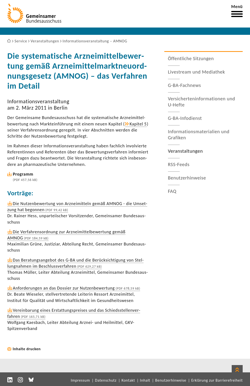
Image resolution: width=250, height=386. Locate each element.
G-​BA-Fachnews (184, 85)
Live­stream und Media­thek (196, 72)
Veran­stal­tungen (185, 151)
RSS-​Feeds (179, 164)
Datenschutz (105, 380)
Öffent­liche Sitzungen (191, 58)
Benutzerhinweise (170, 380)
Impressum (80, 380)
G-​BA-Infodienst (185, 118)
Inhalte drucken (27, 349)
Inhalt (145, 380)
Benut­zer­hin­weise (187, 178)
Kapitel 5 (138, 124)
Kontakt (128, 380)
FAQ (172, 191)
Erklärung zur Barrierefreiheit (217, 380)
